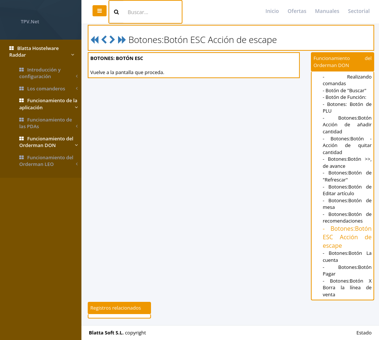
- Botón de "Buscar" (344, 90)
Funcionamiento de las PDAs (48, 123)
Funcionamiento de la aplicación (48, 104)
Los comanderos (48, 88)
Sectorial (359, 10)
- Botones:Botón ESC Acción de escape (347, 237)
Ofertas (297, 10)
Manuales (327, 10)
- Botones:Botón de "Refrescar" (347, 176)
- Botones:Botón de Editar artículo (347, 190)
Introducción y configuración (48, 73)
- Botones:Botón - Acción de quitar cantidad (347, 145)
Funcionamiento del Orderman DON (48, 142)
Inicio (272, 10)
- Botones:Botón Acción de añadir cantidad (347, 124)
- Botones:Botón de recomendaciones (347, 217)
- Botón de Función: (344, 97)
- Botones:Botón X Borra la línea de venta (347, 287)
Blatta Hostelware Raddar (41, 52)
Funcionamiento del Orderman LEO (48, 161)
